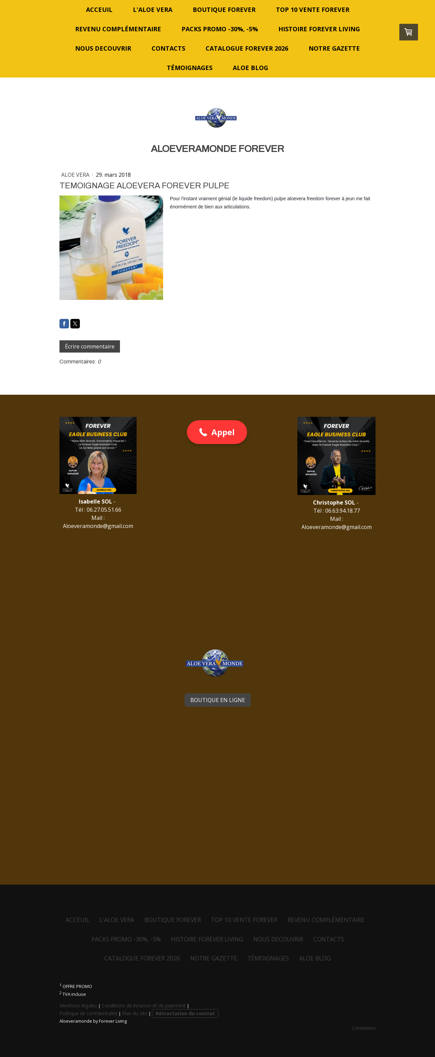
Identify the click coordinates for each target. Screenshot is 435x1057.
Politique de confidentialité (88, 1013)
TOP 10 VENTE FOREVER (312, 9)
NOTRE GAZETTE (334, 48)
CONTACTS (168, 48)
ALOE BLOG (250, 68)
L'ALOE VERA (152, 9)
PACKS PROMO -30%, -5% (219, 29)
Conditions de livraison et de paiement (144, 1005)
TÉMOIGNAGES (189, 68)
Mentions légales (78, 1005)
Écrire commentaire (90, 346)
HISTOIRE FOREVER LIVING (319, 29)
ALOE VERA (76, 174)
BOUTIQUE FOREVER (224, 9)
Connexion (364, 1028)
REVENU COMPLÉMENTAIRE (118, 29)
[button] (217, 432)
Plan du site (134, 1013)
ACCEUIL (99, 9)
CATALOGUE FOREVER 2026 (247, 48)
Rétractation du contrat (185, 1013)
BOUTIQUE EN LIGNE (217, 700)
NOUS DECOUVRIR (103, 48)
